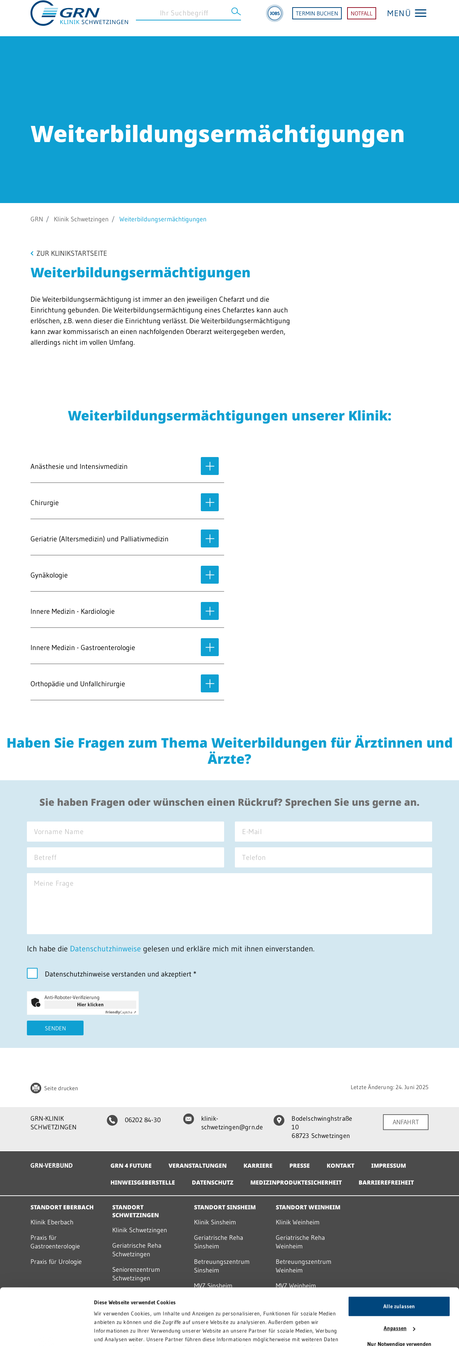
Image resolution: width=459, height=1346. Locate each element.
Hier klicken (90, 1004)
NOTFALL (362, 18)
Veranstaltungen (198, 1165)
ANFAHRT (406, 1122)
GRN (36, 219)
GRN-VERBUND (51, 1165)
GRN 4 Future (131, 1165)
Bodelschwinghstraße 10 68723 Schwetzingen (313, 1127)
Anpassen (399, 1275)
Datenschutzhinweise (105, 949)
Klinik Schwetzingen (81, 219)
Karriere (258, 1165)
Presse (299, 1165)
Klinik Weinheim (298, 1222)
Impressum (388, 1165)
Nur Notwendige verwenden (399, 1291)
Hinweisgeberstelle (142, 1182)
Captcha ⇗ (120, 1012)
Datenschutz (212, 1182)
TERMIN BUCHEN (317, 18)
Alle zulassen (399, 1253)
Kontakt (340, 1165)
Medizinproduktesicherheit (296, 1182)
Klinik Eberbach (52, 1222)
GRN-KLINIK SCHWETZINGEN (53, 1123)
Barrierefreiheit (386, 1182)
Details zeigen (110, 1331)
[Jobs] (274, 18)
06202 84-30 (134, 1120)
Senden (55, 1028)
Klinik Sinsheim (215, 1222)
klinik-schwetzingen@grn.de (223, 1122)
